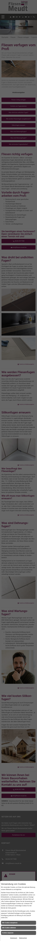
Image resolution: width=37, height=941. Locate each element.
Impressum (13, 938)
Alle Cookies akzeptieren (9, 922)
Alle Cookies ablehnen (9, 927)
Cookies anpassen (7, 933)
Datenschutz (23, 938)
